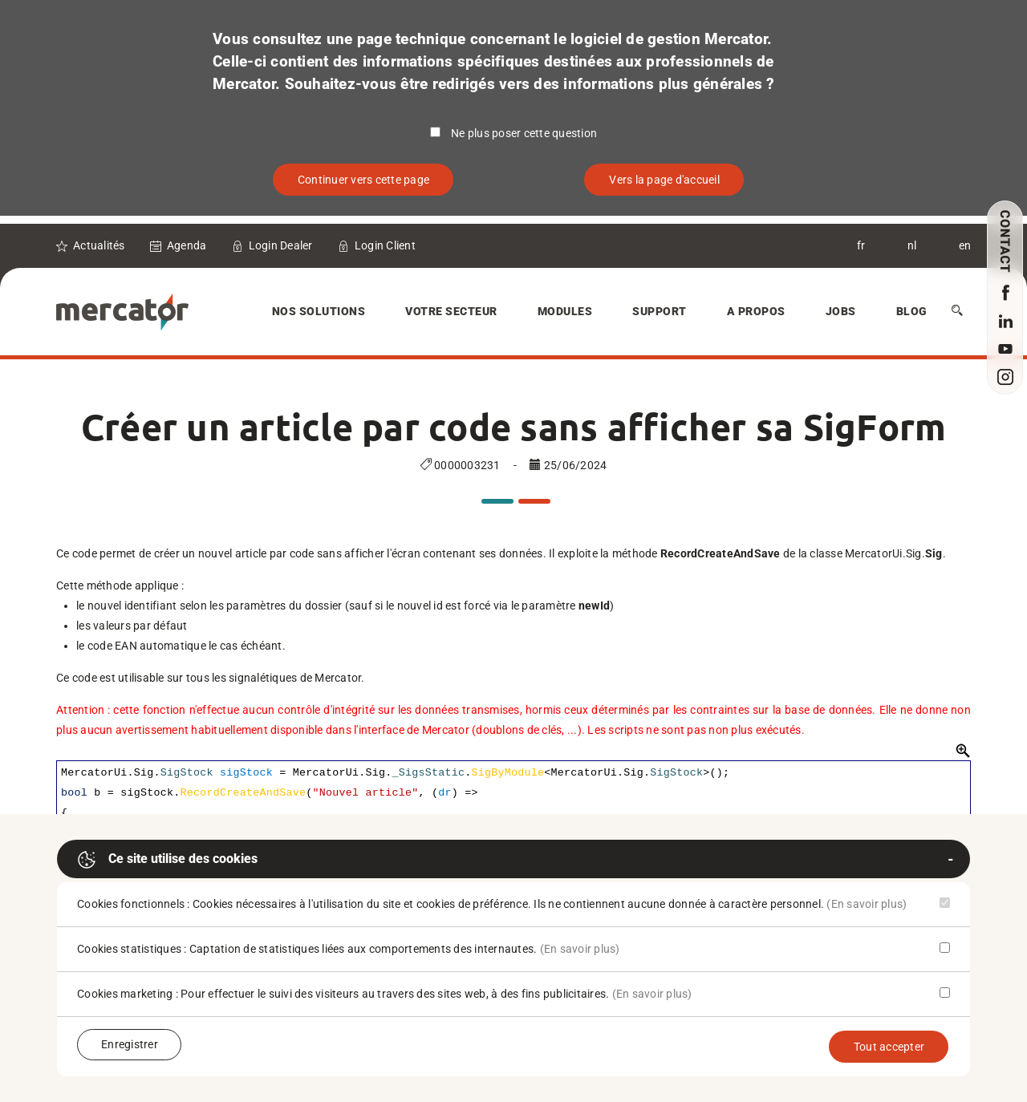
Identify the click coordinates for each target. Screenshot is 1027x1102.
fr (861, 245)
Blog (912, 311)
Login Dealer (281, 245)
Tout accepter (889, 1046)
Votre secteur (451, 311)
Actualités (99, 245)
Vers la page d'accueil (664, 179)
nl (912, 245)
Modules (565, 311)
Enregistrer (129, 1044)
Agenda (187, 245)
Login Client (385, 245)
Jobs (841, 311)
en (965, 245)
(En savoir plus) (866, 903)
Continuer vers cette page (363, 179)
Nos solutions (319, 311)
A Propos (756, 311)
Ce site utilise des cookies (167, 859)
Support (659, 311)
